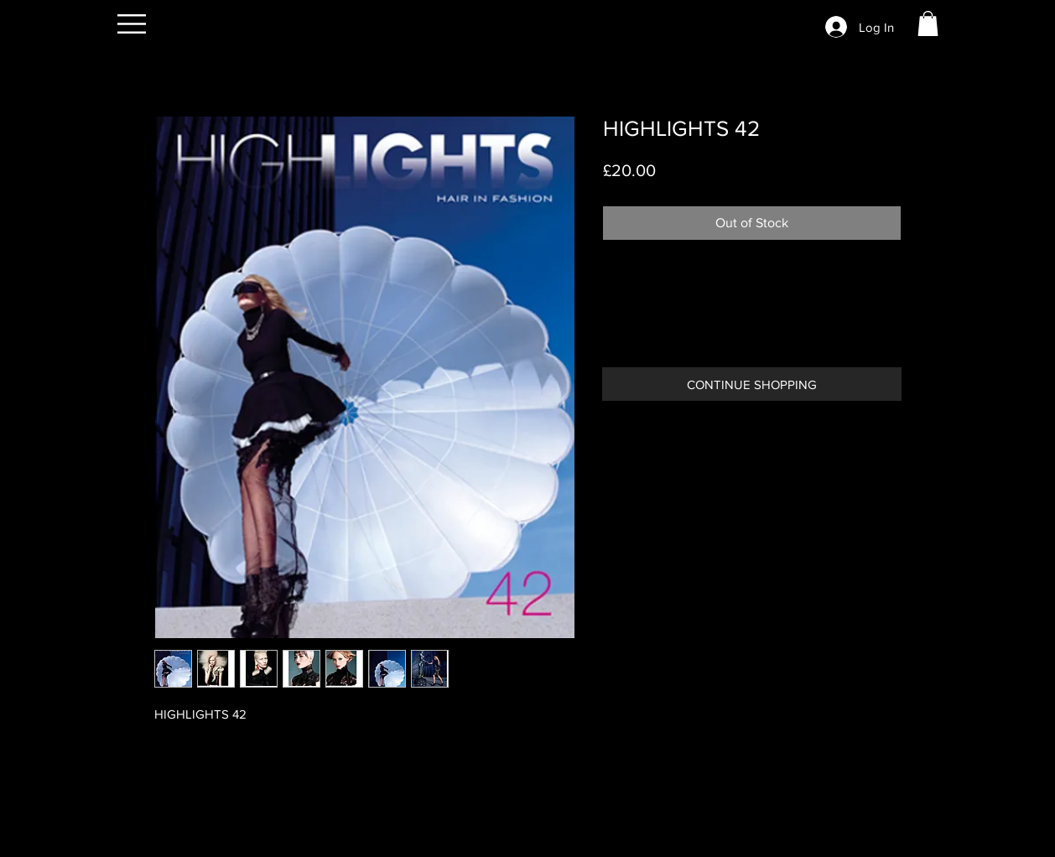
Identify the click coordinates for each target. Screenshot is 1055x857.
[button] (131, 24)
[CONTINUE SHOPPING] (752, 384)
